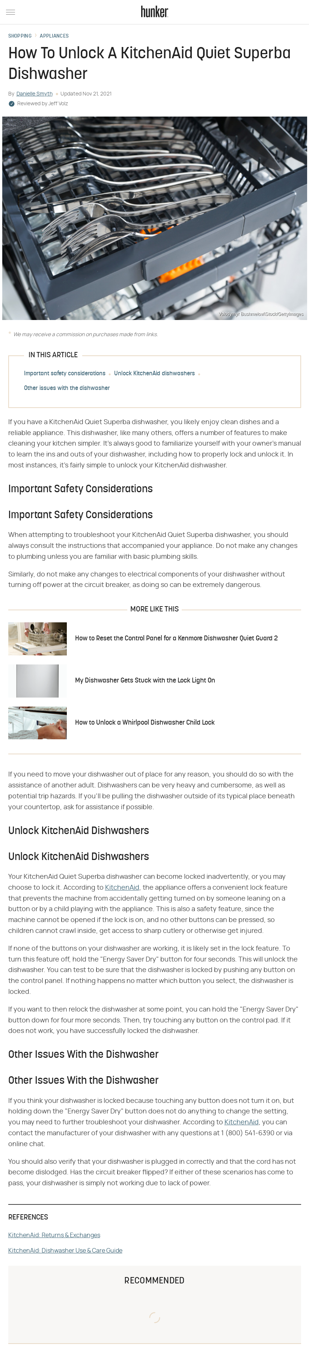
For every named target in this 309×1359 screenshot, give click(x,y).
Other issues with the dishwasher (67, 388)
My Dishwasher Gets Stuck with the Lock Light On (145, 680)
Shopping (20, 36)
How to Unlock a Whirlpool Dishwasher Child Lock (145, 723)
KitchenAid (122, 887)
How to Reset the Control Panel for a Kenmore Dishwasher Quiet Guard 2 (176, 638)
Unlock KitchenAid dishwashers (154, 374)
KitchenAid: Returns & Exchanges (54, 1235)
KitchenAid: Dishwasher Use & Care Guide (65, 1251)
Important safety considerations (65, 374)
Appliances (54, 36)
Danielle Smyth (35, 94)
